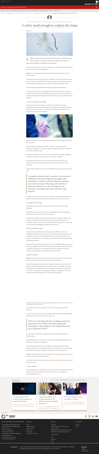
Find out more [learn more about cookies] (85, 451)
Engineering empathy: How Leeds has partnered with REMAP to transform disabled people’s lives (48, 400)
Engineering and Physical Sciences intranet (59, 426)
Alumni (52, 437)
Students (77, 424)
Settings (83, 449)
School (7, 10)
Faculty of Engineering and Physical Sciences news (42, 22)
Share (29, 30)
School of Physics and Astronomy (8, 439)
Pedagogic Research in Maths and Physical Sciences (61, 430)
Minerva (77, 426)
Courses (28, 424)
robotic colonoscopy (55, 354)
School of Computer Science (8, 431)
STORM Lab (33, 81)
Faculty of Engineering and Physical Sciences (14, 7)
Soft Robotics (62, 87)
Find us (52, 441)
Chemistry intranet (55, 428)
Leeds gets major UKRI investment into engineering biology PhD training (22, 399)
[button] (96, 7)
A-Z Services (53, 424)
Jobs (52, 443)
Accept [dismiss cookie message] (84, 447)
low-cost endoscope (47, 346)
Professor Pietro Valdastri (33, 169)
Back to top (4, 412)
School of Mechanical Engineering (9, 437)
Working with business (33, 10)
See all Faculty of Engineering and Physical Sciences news (68, 380)
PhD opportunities (30, 428)
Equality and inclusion (30, 426)
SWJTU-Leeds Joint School (32, 433)
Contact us (57, 10)
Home (2, 10)
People (51, 10)
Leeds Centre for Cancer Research (51, 360)
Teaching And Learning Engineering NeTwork (60, 431)
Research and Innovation (18, 10)
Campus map (53, 439)
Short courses (29, 430)
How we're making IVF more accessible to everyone (73, 398)
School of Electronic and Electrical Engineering (11, 433)
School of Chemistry (6, 428)
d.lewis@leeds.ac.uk (35, 374)
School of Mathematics (6, 435)
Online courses (29, 431)
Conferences (43, 10)
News (26, 13)
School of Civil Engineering (7, 430)
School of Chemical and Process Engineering (11, 426)
